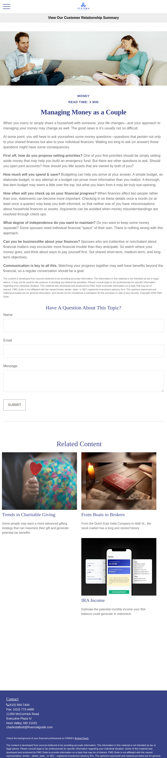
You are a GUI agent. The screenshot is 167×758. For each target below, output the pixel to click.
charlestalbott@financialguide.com (29, 727)
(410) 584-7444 (19, 705)
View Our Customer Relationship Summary (83, 18)
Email (7, 340)
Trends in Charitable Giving (28, 514)
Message (10, 366)
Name (8, 315)
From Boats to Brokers (103, 514)
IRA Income (93, 600)
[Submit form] (14, 405)
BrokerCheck (82, 738)
